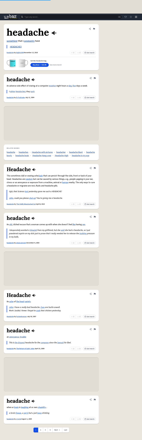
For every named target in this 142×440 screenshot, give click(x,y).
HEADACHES (16, 46)
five (74, 85)
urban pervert (21, 243)
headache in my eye (80, 155)
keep (39, 413)
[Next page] (57, 430)
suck (32, 91)
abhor (12, 91)
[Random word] (119, 16)
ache (11, 301)
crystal (18, 419)
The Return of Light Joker (25, 348)
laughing (25, 407)
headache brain (22, 155)
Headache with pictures (42, 152)
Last (65, 430)
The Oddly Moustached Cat (26, 204)
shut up (32, 198)
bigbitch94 (20, 52)
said (63, 230)
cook (38, 310)
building (83, 233)
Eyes (43, 307)
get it (26, 413)
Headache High (61, 155)
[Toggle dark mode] (131, 17)
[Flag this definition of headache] (94, 29)
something (12, 41)
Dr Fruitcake (20, 97)
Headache (10, 204)
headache (10, 52)
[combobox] (70, 17)
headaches (20, 91)
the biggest (20, 342)
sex (83, 224)
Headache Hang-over (41, 155)
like (73, 224)
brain (16, 407)
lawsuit (60, 342)
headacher (61, 152)
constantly (29, 41)
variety (28, 301)
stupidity (42, 407)
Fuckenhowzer (21, 316)
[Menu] (136, 17)
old (10, 224)
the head (20, 301)
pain (41, 175)
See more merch (56, 65)
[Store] (125, 17)
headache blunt (76, 152)
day (70, 85)
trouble (23, 336)
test (26, 191)
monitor (52, 85)
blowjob (33, 230)
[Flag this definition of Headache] (95, 168)
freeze (18, 413)
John (11, 198)
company (45, 342)
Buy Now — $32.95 (39, 65)
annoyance (14, 336)
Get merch (89, 53)
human (65, 182)
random (29, 179)
